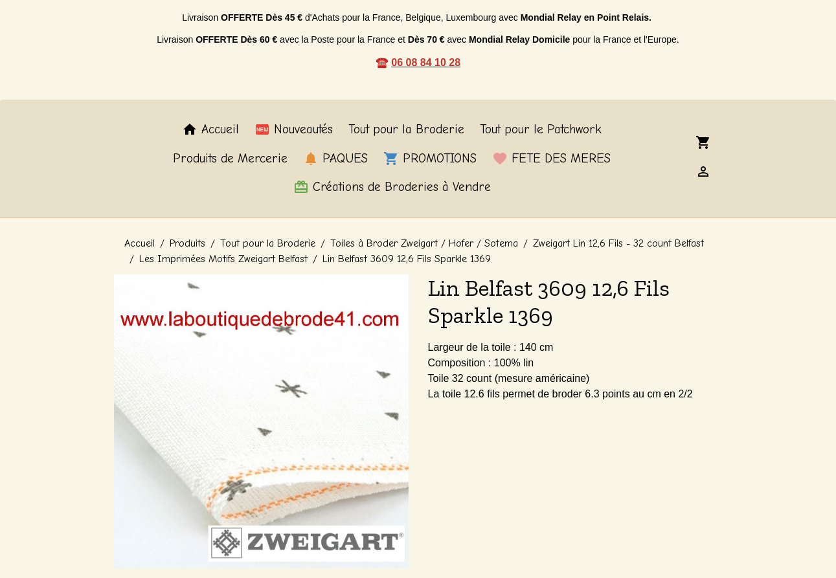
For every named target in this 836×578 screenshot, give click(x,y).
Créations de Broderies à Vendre (392, 187)
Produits (187, 243)
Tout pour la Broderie (406, 129)
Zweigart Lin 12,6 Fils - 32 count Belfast (618, 243)
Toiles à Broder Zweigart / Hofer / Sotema (424, 243)
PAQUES (335, 158)
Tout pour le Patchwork (541, 129)
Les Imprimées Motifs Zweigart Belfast (223, 259)
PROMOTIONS (430, 158)
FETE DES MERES (551, 158)
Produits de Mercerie (230, 158)
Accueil (210, 129)
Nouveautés (293, 129)
